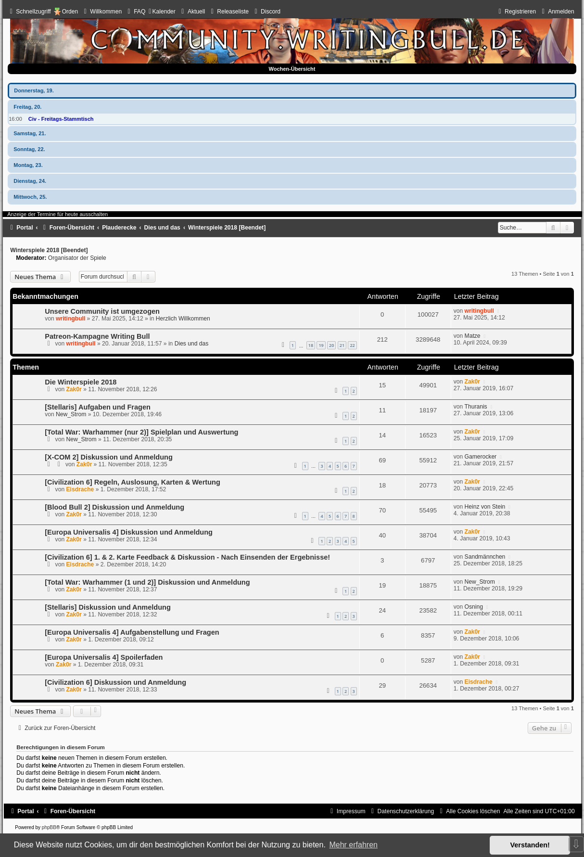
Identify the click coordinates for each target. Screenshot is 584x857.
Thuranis (476, 406)
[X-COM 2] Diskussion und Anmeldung (109, 457)
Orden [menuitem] (70, 11)
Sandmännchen (485, 556)
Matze (473, 336)
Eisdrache (80, 489)
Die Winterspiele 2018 (80, 382)
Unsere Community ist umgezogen (102, 311)
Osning (474, 606)
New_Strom (71, 414)
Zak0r (73, 389)
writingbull (70, 318)
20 (331, 345)
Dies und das (192, 343)
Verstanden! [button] (530, 845)
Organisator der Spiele (77, 258)
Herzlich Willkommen (183, 318)
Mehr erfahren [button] (353, 845)
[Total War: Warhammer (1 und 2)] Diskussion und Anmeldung (147, 582)
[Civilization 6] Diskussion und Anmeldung (115, 682)
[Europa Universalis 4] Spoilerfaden (104, 657)
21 (342, 345)
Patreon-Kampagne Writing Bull (97, 336)
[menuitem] (101, 11)
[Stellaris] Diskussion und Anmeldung (108, 607)
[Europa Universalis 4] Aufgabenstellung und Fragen (132, 632)
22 (352, 345)
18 (310, 345)
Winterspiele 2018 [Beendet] (49, 250)
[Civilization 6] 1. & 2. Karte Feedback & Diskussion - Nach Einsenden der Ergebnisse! (187, 557)
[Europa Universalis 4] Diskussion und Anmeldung (129, 532)
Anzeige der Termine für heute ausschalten (57, 214)
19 (320, 345)
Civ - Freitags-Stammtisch (61, 119)
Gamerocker (481, 456)
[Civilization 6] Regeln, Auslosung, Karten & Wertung (132, 482)
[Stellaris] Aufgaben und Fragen (98, 407)
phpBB (49, 827)
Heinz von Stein (485, 506)
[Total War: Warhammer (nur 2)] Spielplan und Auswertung (141, 432)
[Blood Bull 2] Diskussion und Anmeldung (114, 507)
